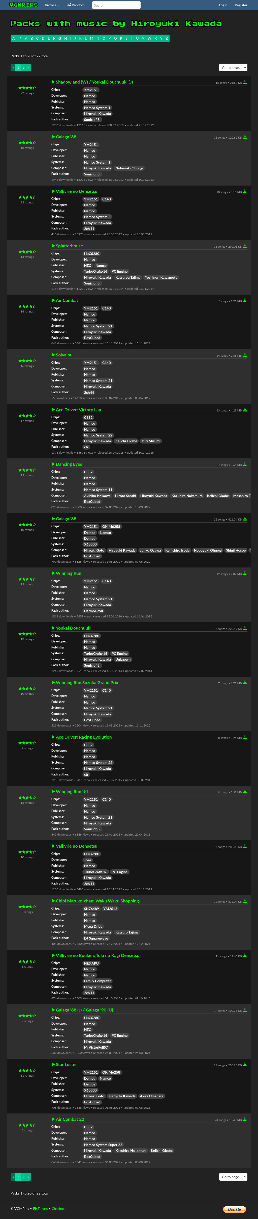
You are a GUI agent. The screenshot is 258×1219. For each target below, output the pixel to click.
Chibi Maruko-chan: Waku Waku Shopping (97, 901)
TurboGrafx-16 (95, 271)
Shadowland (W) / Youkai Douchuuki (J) (94, 82)
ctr (86, 447)
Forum (40, 1208)
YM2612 (110, 908)
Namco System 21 (98, 326)
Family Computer (97, 981)
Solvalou (64, 355)
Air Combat (67, 300)
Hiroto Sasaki (125, 496)
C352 (88, 417)
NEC (87, 265)
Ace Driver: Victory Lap (78, 409)
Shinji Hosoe (236, 550)
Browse (52, 5)
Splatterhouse (69, 246)
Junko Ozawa (150, 550)
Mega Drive (93, 926)
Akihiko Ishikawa (97, 496)
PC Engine (119, 271)
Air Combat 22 (70, 1119)
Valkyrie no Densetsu (77, 191)
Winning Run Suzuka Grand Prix (87, 682)
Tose (87, 860)
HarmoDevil (93, 611)
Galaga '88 (66, 137)
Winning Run (68, 573)
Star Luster (66, 1064)
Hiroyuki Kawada (97, 113)
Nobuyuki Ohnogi (129, 168)
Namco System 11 (98, 489)
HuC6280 (91, 253)
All (14, 38)
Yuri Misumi (151, 441)
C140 (106, 199)
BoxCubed (92, 337)
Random (76, 5)
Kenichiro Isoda (177, 550)
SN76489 (91, 908)
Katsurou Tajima (128, 277)
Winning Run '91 (72, 791)
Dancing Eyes (69, 464)
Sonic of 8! (92, 119)
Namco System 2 (97, 217)
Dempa (89, 532)
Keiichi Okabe (126, 441)
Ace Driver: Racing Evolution (84, 737)
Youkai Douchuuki (73, 628)
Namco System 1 (97, 108)
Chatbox (58, 1208)
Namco (89, 96)
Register (241, 5)
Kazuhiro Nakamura (187, 496)
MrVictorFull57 (96, 1047)
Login (223, 5)
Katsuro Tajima (127, 932)
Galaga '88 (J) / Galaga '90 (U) (84, 1010)
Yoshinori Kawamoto (161, 277)
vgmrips (24, 5)
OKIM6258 (111, 526)
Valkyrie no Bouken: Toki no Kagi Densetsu (98, 955)
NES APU (91, 963)
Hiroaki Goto (94, 550)
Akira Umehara (152, 1096)
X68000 (90, 544)
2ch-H (89, 228)
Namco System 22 (98, 435)
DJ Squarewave (96, 938)
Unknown (123, 659)
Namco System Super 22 (103, 1145)
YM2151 (91, 90)
